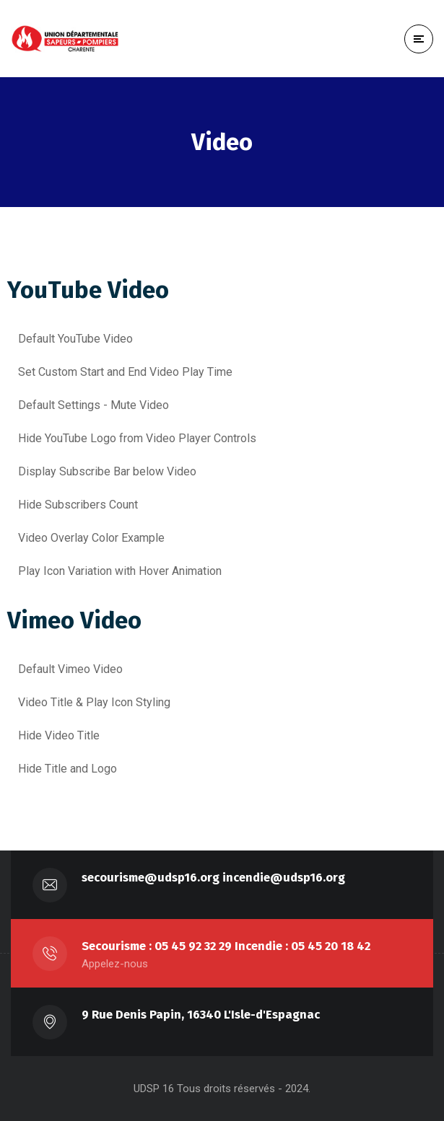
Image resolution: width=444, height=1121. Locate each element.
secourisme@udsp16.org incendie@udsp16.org (213, 877)
